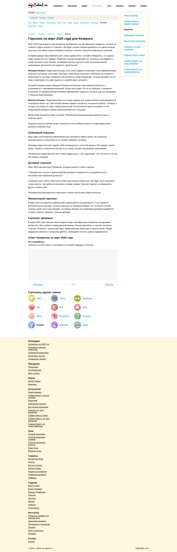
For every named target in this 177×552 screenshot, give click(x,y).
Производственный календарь (37, 348)
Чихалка (32, 495)
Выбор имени (34, 381)
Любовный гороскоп (134, 35)
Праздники (72, 6)
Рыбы (40, 26)
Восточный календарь (135, 41)
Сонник (143, 6)
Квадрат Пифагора (36, 492)
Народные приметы (37, 521)
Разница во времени (37, 472)
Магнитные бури (35, 459)
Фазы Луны (33, 448)
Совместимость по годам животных (36, 425)
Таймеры (32, 478)
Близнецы (51, 23)
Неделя (50, 18)
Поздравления (34, 370)
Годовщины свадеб (37, 359)
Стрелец (94, 23)
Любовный (40, 13)
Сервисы (119, 6)
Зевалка (32, 505)
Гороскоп (128, 29)
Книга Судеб (33, 486)
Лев (64, 23)
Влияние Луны (34, 451)
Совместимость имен (134, 55)
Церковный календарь (38, 353)
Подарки (32, 534)
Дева (69, 23)
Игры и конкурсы (35, 531)
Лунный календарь (36, 434)
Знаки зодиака (131, 15)
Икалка (31, 502)
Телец (42, 23)
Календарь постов (36, 356)
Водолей (32, 26)
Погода (31, 462)
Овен (35, 23)
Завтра (42, 18)
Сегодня (34, 18)
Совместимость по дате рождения (39, 420)
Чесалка (32, 498)
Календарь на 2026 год (38, 344)
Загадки (31, 527)
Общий (31, 13)
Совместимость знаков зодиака (38, 396)
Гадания (131, 6)
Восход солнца (35, 465)
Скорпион (84, 23)
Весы (76, 23)
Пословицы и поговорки (39, 524)
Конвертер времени (37, 475)
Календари (58, 6)
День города (33, 373)
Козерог (103, 23)
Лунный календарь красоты (36, 444)
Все (30, 23)
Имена (84, 6)
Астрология (97, 6)
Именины (32, 384)
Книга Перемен (35, 489)
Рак (59, 23)
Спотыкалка (33, 508)
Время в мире (34, 468)
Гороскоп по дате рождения (36, 411)
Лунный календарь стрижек (36, 438)
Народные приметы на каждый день (38, 517)
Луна (109, 6)
